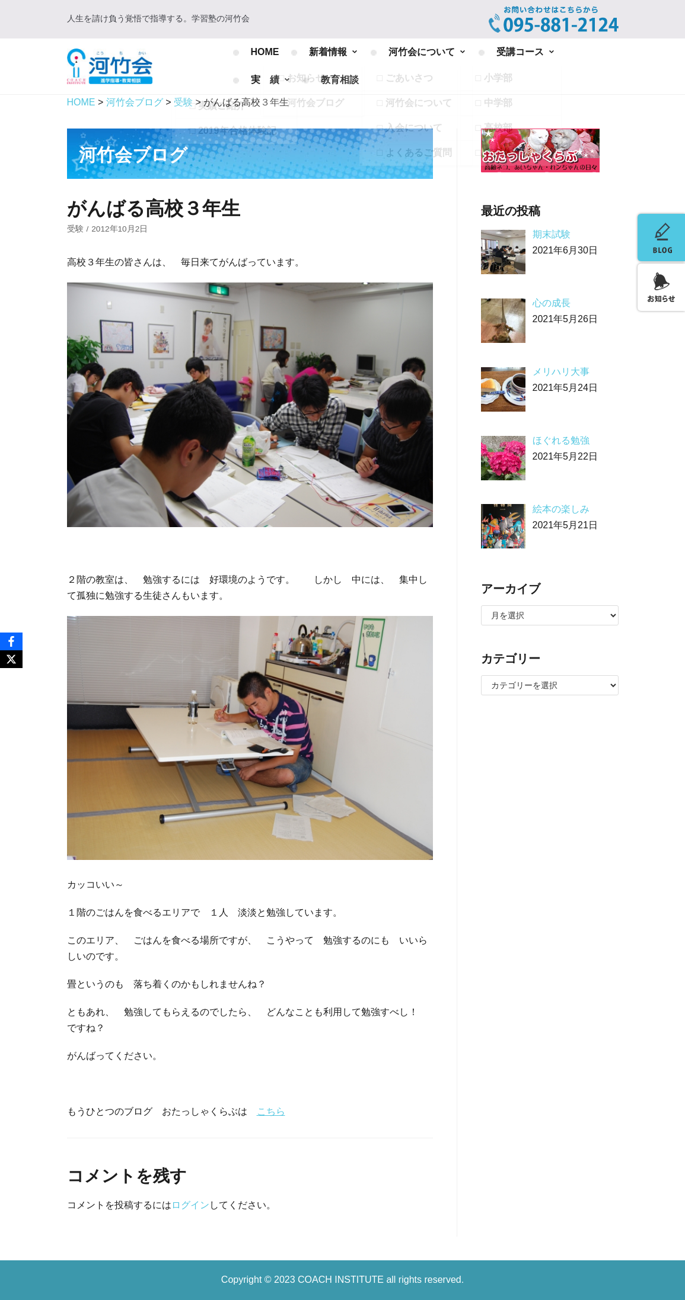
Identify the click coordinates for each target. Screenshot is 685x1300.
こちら (271, 1111)
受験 (75, 228)
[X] (11, 659)
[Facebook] (11, 641)
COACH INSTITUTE (342, 1280)
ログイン (190, 1205)
